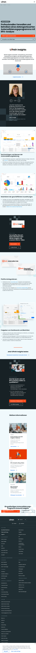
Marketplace (21, 538)
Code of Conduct (4, 642)
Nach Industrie (4, 562)
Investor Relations (4, 629)
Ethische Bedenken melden (6, 644)
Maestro (20, 541)
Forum (2, 589)
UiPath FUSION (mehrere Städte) (25, 582)
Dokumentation (4, 587)
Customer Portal (4, 585)
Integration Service (22, 534)
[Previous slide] (11, 101)
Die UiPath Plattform (5, 530)
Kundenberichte (22, 566)
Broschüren (21, 573)
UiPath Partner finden (5, 604)
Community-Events (5, 594)
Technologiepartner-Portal (6, 612)
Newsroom (3, 627)
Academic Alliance (4, 573)
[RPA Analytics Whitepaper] (17, 485)
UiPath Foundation (4, 640)
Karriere (2, 622)
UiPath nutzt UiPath (4, 633)
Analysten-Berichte (22, 564)
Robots (20, 547)
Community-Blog (4, 592)
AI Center (3, 543)
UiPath (21, 589)
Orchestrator (21, 543)
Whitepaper (21, 569)
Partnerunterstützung (5, 608)
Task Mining (21, 551)
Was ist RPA (3, 578)
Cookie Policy (15, 652)
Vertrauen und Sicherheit (6, 631)
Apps (2, 545)
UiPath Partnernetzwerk (5, 601)
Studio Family (21, 549)
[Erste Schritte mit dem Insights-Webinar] (18, 435)
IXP (19, 536)
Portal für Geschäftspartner (6, 610)
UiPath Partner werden (5, 606)
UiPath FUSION (21, 580)
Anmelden (21, 523)
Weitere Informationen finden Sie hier (14, 206)
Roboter (6, 160)
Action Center (4, 539)
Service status (4, 596)
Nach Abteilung (4, 564)
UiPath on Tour (21, 585)
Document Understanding (22, 287)
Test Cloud (21, 553)
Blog (19, 562)
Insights (20, 532)
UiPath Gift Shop (4, 638)
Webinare (20, 571)
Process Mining (21, 544)
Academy (3, 571)
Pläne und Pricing (4, 532)
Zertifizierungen (4, 576)
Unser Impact (3, 636)
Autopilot (3, 554)
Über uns (3, 618)
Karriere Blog (3, 624)
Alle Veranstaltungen (22, 591)
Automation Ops (4, 552)
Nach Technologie (4, 566)
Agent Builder (3, 541)
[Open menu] (34, 1)
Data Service (21, 530)
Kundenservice (4, 583)
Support (3, 534)
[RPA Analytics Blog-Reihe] (18, 460)
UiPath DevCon (21, 587)
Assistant (3, 548)
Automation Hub (14, 282)
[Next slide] (19, 101)
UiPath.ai (2, 620)
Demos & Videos (22, 575)
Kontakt (14, 523)
